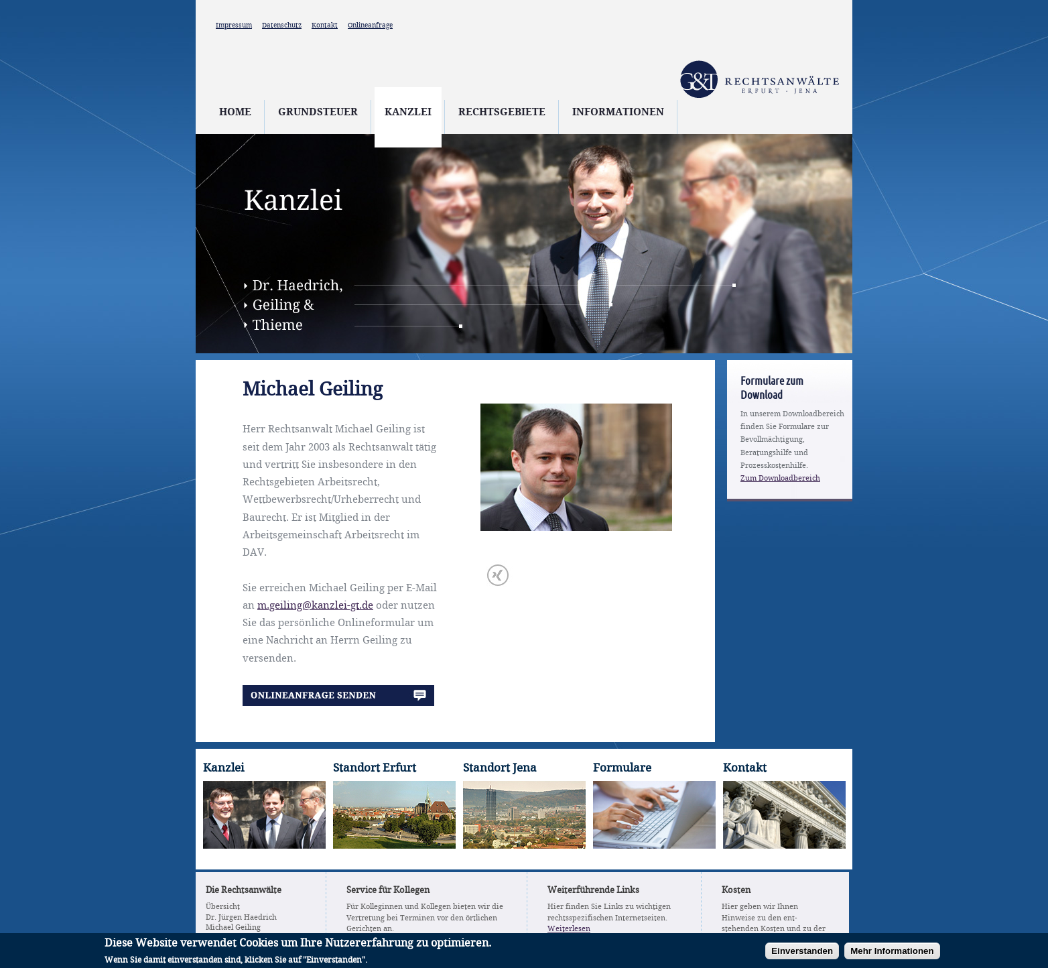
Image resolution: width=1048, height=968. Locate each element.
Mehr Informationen (891, 953)
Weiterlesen (568, 929)
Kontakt (325, 25)
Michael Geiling (233, 928)
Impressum (234, 25)
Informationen (618, 112)
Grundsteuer (318, 112)
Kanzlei (408, 112)
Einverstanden (802, 953)
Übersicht (223, 907)
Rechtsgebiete (501, 112)
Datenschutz (282, 25)
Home (235, 112)
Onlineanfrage (370, 25)
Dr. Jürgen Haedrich (241, 918)
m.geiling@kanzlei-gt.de (315, 606)
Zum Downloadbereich (780, 479)
